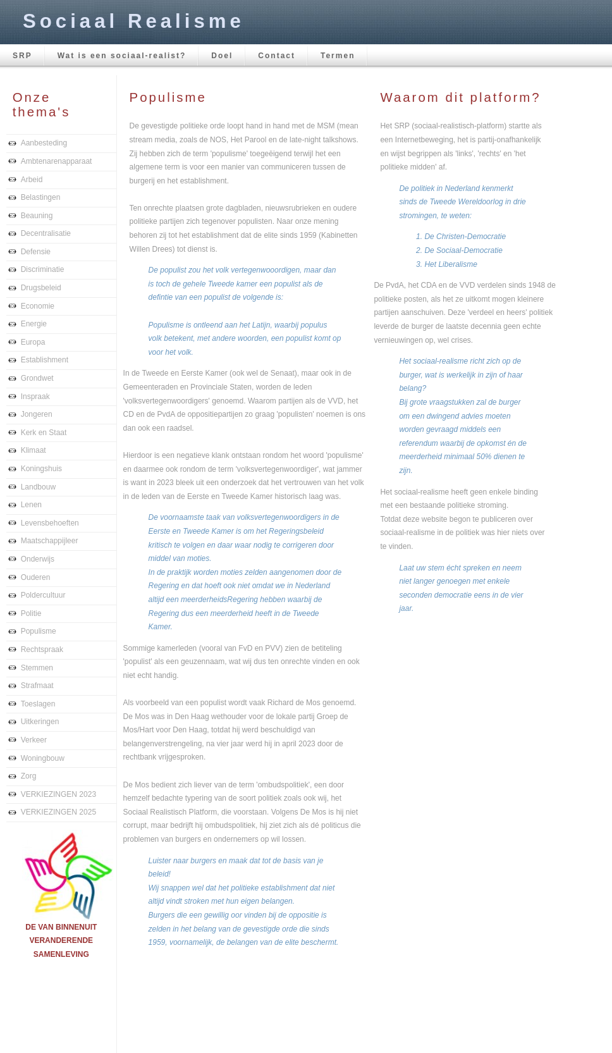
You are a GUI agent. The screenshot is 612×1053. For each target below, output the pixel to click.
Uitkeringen (40, 721)
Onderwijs (37, 559)
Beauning (37, 215)
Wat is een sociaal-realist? (122, 55)
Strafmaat (37, 685)
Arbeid (32, 179)
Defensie (36, 251)
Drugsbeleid (41, 287)
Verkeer (34, 740)
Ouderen (36, 577)
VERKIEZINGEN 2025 (58, 812)
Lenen (31, 504)
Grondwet (37, 378)
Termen (338, 55)
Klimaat (33, 450)
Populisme (38, 631)
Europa (33, 342)
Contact (276, 55)
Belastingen (41, 197)
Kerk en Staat (44, 432)
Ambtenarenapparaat (56, 161)
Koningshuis (41, 468)
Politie (31, 613)
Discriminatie (42, 269)
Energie (34, 323)
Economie (37, 306)
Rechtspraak (42, 649)
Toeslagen (38, 703)
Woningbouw (42, 758)
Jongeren (36, 414)
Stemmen (37, 667)
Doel (222, 55)
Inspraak (35, 396)
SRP (22, 55)
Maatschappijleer (49, 540)
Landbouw (38, 487)
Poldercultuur (43, 595)
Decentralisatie (46, 233)
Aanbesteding (44, 143)
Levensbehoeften (50, 523)
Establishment (44, 359)
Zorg (29, 776)
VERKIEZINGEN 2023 (58, 794)
